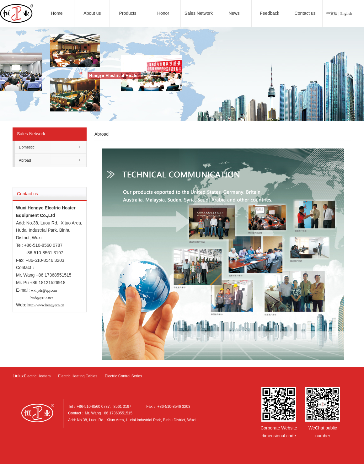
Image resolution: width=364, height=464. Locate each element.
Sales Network (199, 13)
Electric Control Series (123, 376)
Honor (163, 13)
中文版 (332, 13)
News (233, 13)
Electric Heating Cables (77, 376)
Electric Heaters (37, 376)
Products (127, 13)
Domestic (27, 147)
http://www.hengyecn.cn (45, 305)
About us (92, 13)
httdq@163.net (41, 298)
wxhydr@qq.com (44, 290)
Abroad (25, 160)
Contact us (305, 13)
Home (56, 13)
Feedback (269, 13)
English (346, 13)
